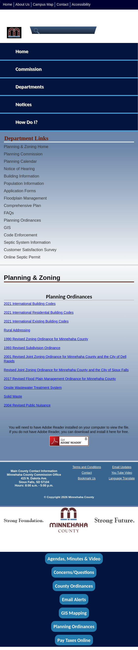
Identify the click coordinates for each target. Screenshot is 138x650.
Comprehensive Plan (22, 205)
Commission (28, 69)
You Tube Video (121, 472)
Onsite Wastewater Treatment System (33, 388)
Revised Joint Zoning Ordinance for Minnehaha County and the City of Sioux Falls (66, 370)
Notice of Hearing (19, 168)
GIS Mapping (74, 613)
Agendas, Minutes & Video (73, 559)
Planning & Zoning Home (26, 146)
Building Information (21, 176)
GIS (7, 227)
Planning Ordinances (22, 220)
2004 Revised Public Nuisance (27, 405)
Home (7, 4)
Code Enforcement (20, 235)
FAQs (9, 213)
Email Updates (121, 467)
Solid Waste (13, 396)
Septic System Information (27, 242)
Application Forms (20, 191)
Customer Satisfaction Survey (30, 249)
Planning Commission (23, 154)
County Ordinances (74, 586)
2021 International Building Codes (30, 304)
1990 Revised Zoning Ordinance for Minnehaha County (46, 339)
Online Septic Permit (22, 257)
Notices (23, 104)
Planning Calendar (20, 161)
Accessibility (81, 4)
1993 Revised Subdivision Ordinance (32, 348)
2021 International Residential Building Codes (39, 312)
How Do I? (26, 122)
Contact (62, 4)
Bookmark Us (87, 478)
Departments (29, 86)
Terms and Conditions (87, 467)
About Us (22, 4)
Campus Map (43, 4)
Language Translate (122, 478)
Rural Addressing (17, 330)
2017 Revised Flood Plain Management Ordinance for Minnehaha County (60, 379)
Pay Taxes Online (74, 640)
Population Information (24, 183)
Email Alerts (74, 599)
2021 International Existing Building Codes (36, 321)
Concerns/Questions (74, 572)
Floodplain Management (25, 198)
